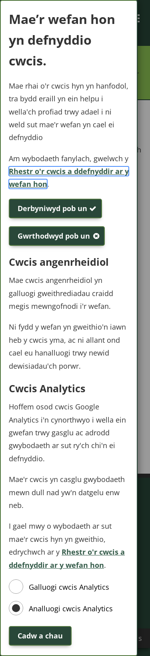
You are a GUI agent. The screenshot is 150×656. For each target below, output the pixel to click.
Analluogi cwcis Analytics (71, 608)
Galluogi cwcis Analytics (69, 587)
